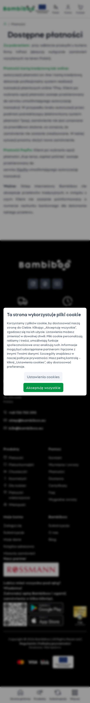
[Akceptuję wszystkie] (43, 387)
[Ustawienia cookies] (43, 376)
